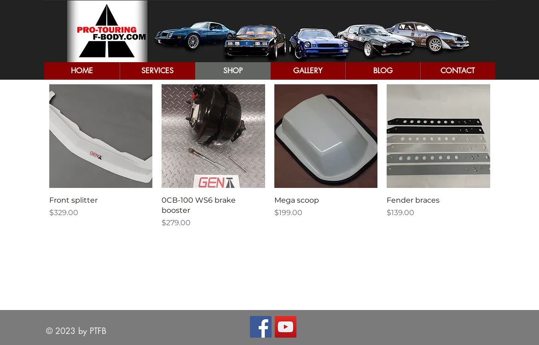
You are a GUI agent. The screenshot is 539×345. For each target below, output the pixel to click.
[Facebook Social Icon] (261, 327)
